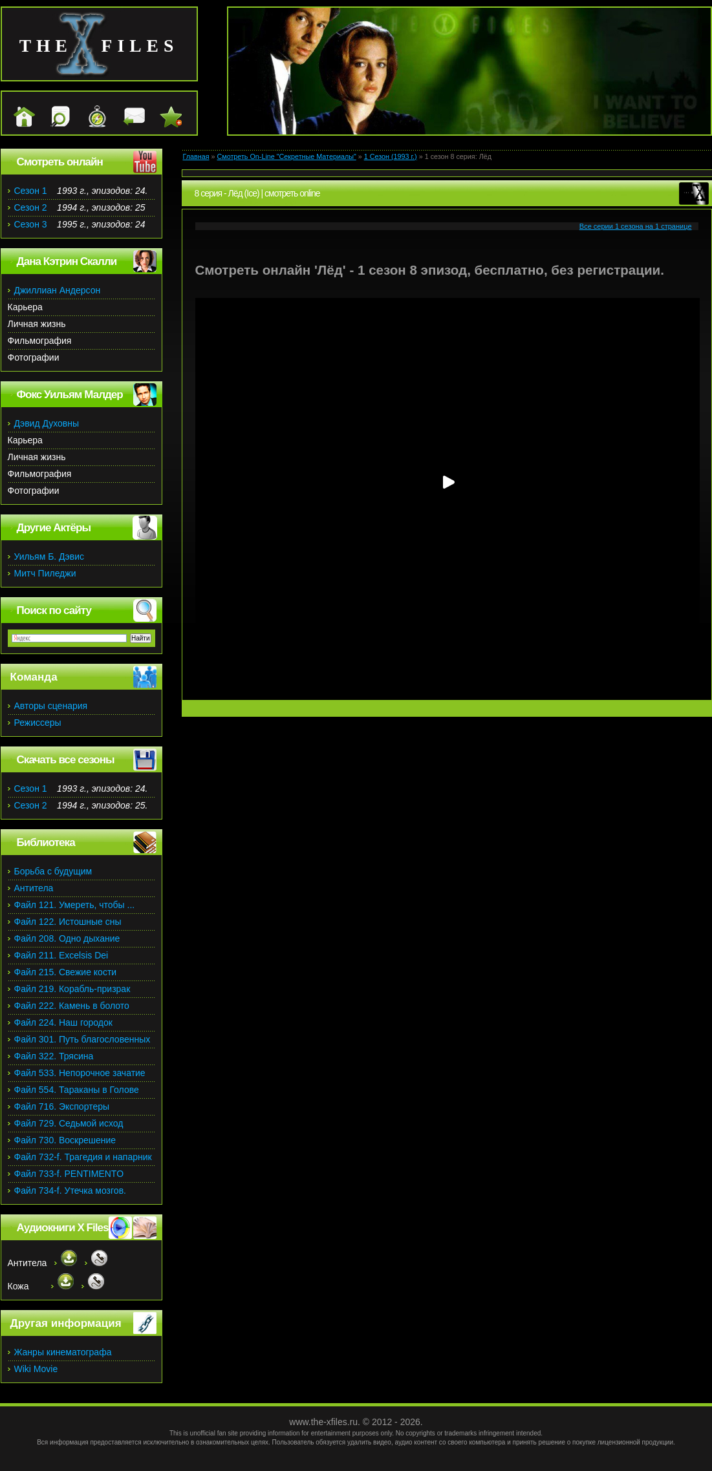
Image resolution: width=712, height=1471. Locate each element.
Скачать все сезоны (65, 760)
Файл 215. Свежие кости (65, 972)
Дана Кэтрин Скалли (67, 261)
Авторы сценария (51, 706)
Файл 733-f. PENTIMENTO (69, 1174)
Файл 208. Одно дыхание (67, 938)
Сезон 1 (30, 190)
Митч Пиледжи (45, 573)
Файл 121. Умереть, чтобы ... (74, 905)
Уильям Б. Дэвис (49, 556)
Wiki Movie (36, 1369)
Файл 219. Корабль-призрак (72, 989)
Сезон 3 (30, 224)
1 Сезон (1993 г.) (390, 156)
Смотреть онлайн (60, 162)
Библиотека (46, 842)
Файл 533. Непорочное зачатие (80, 1073)
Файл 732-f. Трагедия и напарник (83, 1157)
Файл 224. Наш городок (63, 1022)
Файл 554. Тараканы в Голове (76, 1090)
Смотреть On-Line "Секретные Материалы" (286, 156)
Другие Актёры (54, 528)
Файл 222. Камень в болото (71, 1005)
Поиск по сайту (54, 610)
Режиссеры (37, 722)
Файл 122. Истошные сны (68, 921)
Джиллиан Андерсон (57, 290)
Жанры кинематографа (63, 1352)
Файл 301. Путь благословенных (82, 1039)
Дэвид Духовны (47, 423)
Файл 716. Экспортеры (62, 1106)
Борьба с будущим (53, 871)
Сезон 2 (30, 207)
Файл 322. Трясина (54, 1056)
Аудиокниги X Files (63, 1228)
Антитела (34, 888)
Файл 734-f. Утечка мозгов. (70, 1190)
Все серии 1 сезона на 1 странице (635, 226)
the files (99, 46)
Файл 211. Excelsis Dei (61, 955)
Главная (196, 156)
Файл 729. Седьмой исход (69, 1123)
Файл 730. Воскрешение (65, 1140)
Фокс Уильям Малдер (70, 394)
